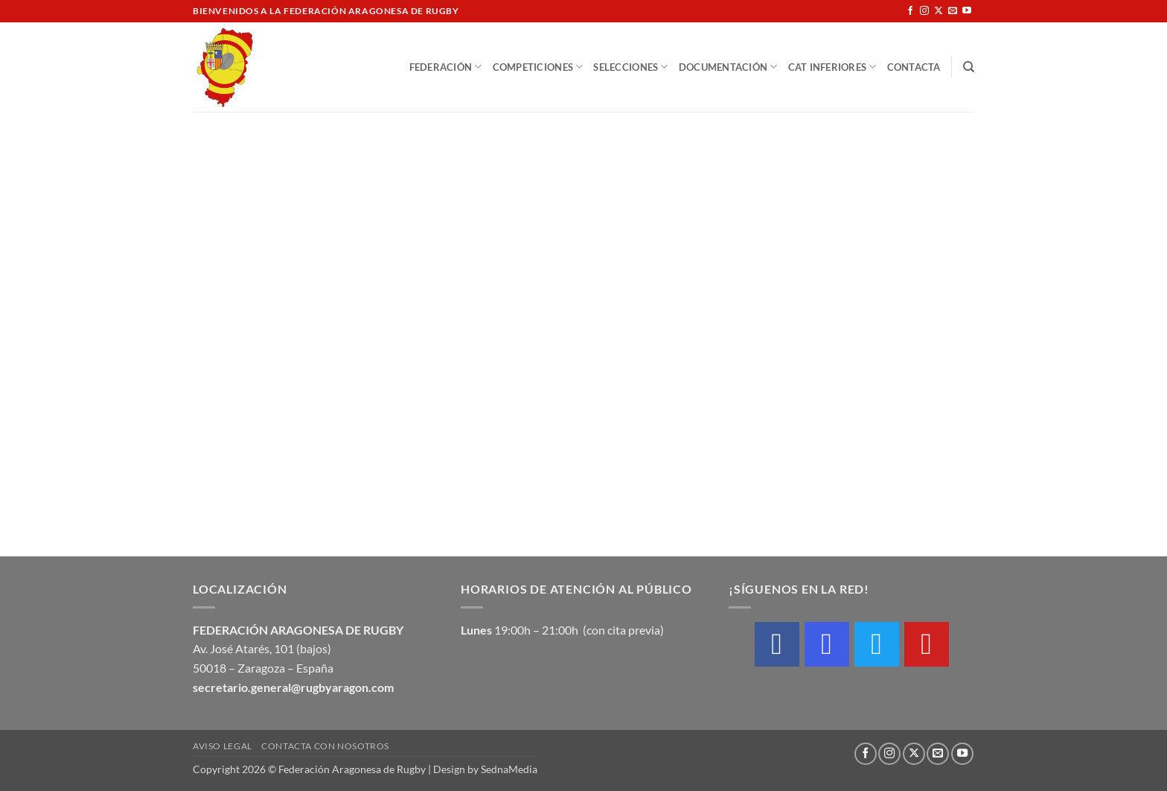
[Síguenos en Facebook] (910, 11)
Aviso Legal (222, 746)
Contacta (914, 67)
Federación (445, 67)
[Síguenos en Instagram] (924, 11)
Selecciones (630, 67)
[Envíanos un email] (952, 11)
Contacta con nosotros (325, 746)
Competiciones (538, 67)
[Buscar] (968, 67)
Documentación (728, 67)
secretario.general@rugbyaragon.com (293, 687)
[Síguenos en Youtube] (966, 11)
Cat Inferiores (832, 67)
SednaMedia (509, 769)
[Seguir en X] (938, 11)
